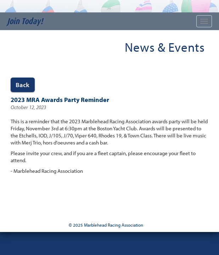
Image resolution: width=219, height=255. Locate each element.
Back (22, 85)
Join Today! (25, 21)
